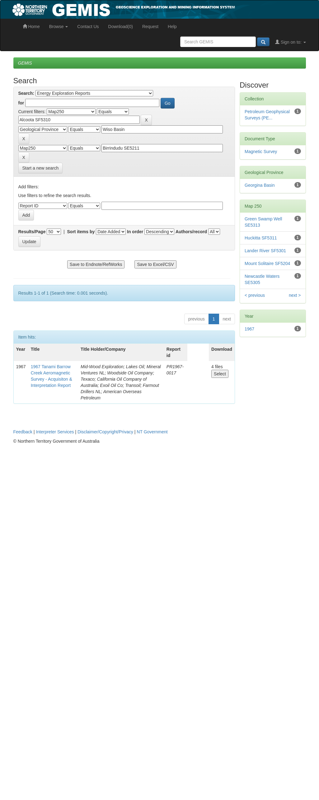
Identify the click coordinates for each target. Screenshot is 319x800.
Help (172, 26)
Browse (58, 26)
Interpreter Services (55, 431)
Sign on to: (290, 42)
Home (31, 26)
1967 (249, 328)
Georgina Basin (260, 185)
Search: (26, 93)
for (21, 102)
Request (150, 26)
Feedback (22, 431)
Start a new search (40, 168)
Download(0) (120, 26)
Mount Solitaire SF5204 (267, 263)
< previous (255, 295)
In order (135, 231)
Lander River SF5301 (265, 250)
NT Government (152, 431)
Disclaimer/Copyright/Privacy (105, 431)
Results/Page (32, 231)
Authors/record (191, 231)
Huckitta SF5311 (261, 237)
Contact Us (88, 26)
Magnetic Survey (261, 151)
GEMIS (25, 62)
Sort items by (81, 231)
